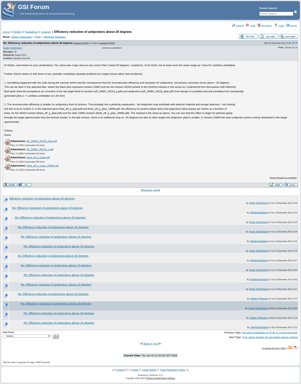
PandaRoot (31, 32)
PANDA (17, 32)
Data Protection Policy (172, 369)
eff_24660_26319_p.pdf (39, 149)
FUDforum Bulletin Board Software (160, 378)
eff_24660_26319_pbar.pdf (41, 141)
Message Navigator (55, 37)
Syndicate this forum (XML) (274, 348)
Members (264, 25)
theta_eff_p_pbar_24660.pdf (42, 165)
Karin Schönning (12, 47)
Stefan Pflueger (259, 298)
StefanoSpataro (259, 212)
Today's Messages (21, 37)
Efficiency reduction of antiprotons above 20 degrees (42, 198)
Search (238, 25)
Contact (120, 369)
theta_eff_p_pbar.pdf (38, 157)
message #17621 (81, 43)
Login (279, 25)
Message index (150, 190)
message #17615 (106, 43)
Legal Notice (149, 369)
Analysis (46, 32)
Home (291, 25)
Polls (38, 37)
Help (250, 25)
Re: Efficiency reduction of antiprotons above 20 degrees (38, 42)
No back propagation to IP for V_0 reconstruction (270, 332)
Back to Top (150, 343)
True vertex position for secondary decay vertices (270, 337)
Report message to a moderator (283, 178)
